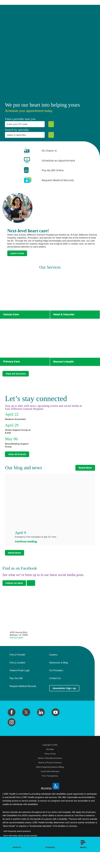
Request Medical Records (23, 688)
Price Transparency (50, 777)
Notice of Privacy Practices (50, 764)
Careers (53, 656)
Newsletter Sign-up (65, 689)
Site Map (50, 751)
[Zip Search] (51, 124)
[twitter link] (26, 714)
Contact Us (55, 680)
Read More (85, 468)
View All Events (17, 455)
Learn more (17, 253)
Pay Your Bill (16, 680)
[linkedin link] (41, 714)
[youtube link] (55, 714)
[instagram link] (11, 723)
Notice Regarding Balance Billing (50, 768)
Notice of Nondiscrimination (50, 759)
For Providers (56, 672)
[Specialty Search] (51, 135)
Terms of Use (50, 755)
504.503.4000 (16, 639)
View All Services (16, 374)
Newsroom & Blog (58, 664)
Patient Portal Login (20, 672)
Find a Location (17, 664)
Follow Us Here (15, 584)
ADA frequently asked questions (17, 833)
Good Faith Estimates (50, 773)
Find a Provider (17, 656)
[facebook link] (11, 714)
